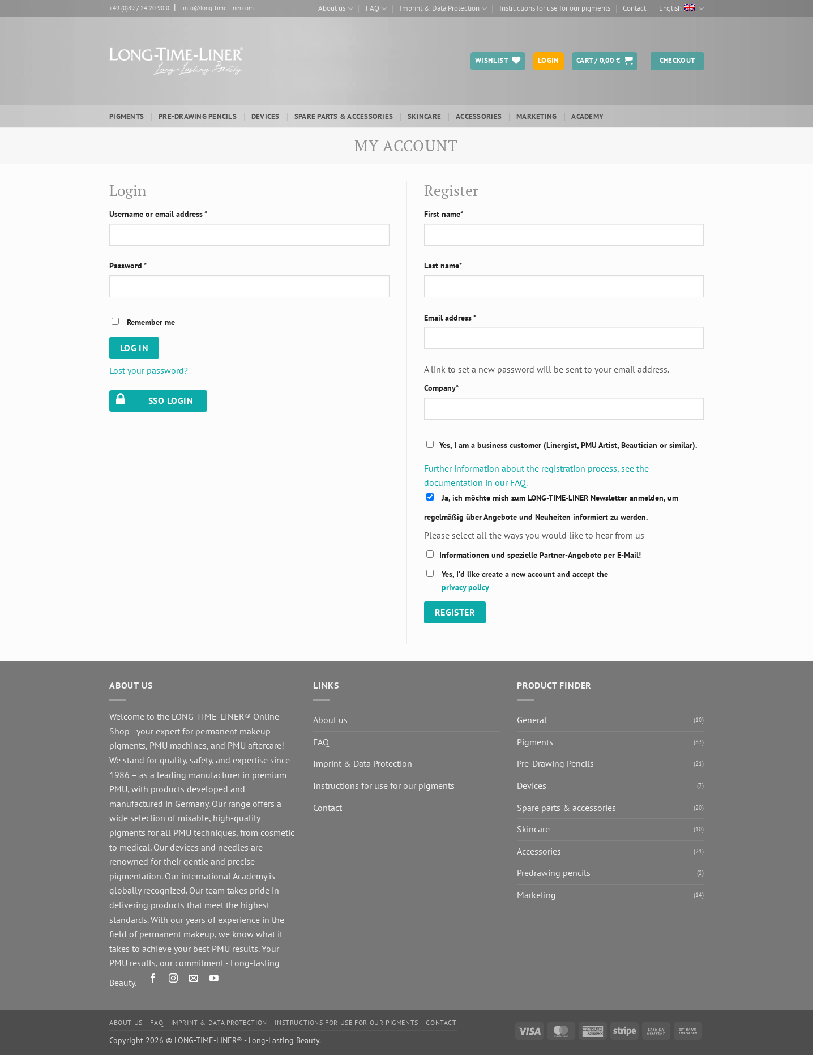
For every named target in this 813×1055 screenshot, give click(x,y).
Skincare (424, 116)
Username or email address (158, 213)
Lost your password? (148, 370)
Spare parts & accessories (343, 116)
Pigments (126, 116)
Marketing (536, 116)
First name (443, 213)
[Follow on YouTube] (214, 980)
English (681, 8)
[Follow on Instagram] (173, 980)
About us (335, 8)
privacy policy (465, 587)
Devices (265, 116)
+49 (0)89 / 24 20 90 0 (139, 8)
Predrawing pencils (554, 872)
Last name (443, 265)
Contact (634, 8)
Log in (134, 347)
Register (455, 612)
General (532, 719)
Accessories (479, 116)
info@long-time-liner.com (218, 8)
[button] (604, 61)
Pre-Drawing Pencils (198, 116)
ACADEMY (587, 116)
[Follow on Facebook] (153, 980)
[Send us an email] (194, 980)
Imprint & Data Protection (443, 8)
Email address (450, 317)
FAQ (376, 8)
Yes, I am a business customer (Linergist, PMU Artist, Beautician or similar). (568, 444)
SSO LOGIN (152, 401)
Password (128, 265)
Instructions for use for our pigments (554, 8)
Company (441, 387)
